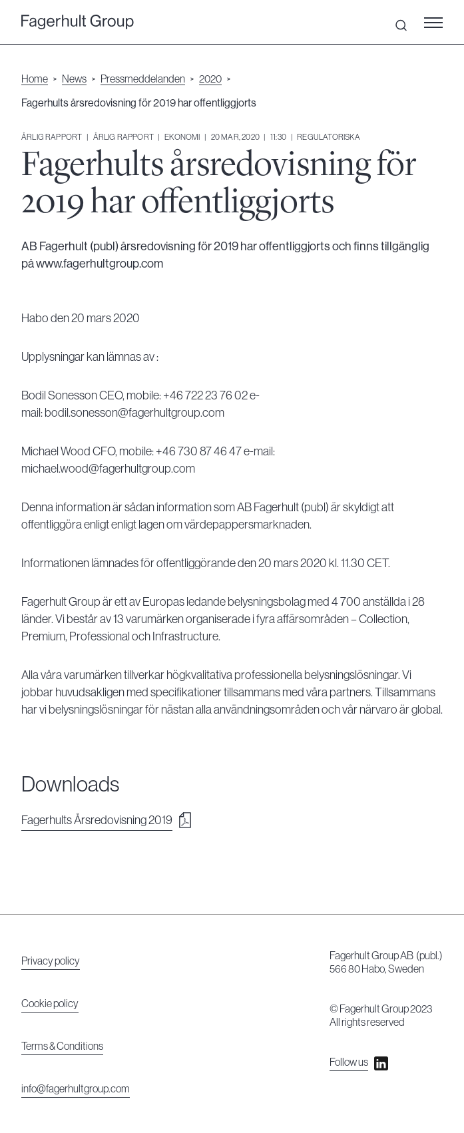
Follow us (349, 1062)
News (74, 79)
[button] (437, 22)
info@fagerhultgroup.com (75, 1089)
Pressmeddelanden (143, 79)
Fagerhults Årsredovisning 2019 (96, 820)
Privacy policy (50, 961)
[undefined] (77, 22)
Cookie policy (50, 1004)
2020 (210, 79)
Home (34, 79)
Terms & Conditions (62, 1046)
